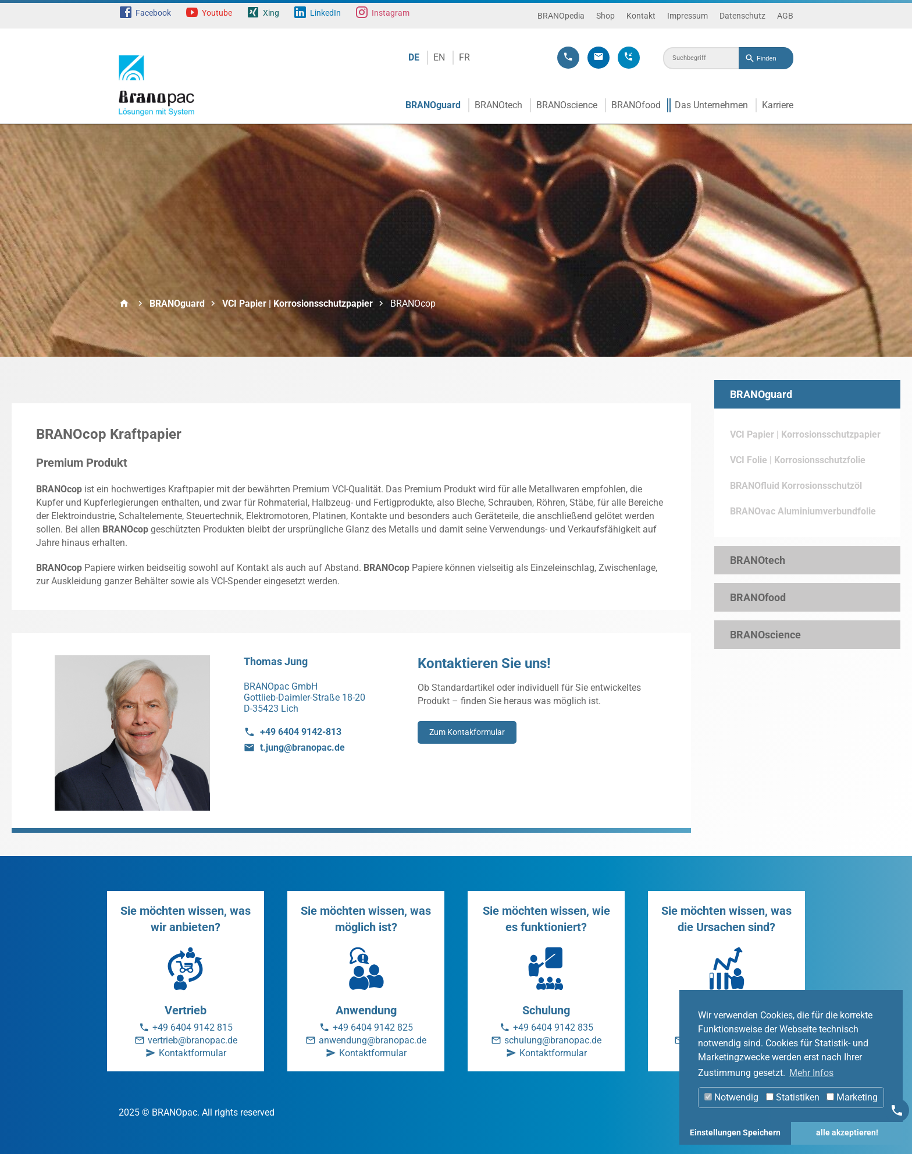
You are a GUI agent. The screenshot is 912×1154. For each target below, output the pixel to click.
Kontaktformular (192, 1053)
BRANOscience (566, 105)
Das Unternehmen (711, 105)
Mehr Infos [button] (811, 1072)
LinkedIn (325, 12)
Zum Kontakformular (467, 732)
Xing (271, 12)
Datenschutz (742, 15)
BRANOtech (498, 105)
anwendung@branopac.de (372, 1040)
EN (439, 57)
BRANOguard (433, 105)
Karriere (777, 105)
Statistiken (793, 1097)
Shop (605, 15)
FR (464, 57)
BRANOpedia (561, 15)
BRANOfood (636, 105)
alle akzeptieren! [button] (847, 1133)
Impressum (687, 15)
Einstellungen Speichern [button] (735, 1133)
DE (413, 57)
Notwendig (731, 1097)
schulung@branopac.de (552, 1040)
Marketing (852, 1097)
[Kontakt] (897, 1110)
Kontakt (641, 15)
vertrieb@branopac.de (192, 1040)
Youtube (217, 12)
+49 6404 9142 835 (553, 1027)
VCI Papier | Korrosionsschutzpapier (297, 303)
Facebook (153, 12)
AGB (785, 15)
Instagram (390, 12)
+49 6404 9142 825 (373, 1027)
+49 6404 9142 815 (192, 1027)
